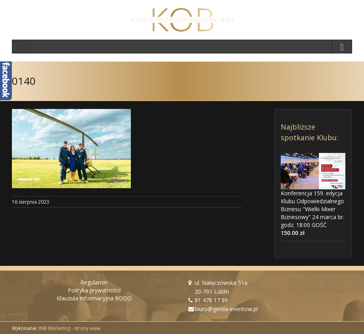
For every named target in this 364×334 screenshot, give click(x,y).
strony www (87, 328)
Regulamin (93, 282)
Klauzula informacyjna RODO (94, 298)
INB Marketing (54, 328)
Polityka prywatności (94, 290)
